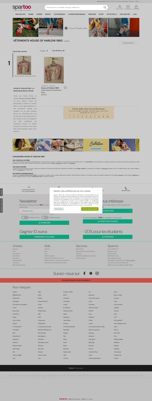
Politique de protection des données (82, 205)
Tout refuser (58, 209)
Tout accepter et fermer (90, 209)
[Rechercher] (105, 7)
